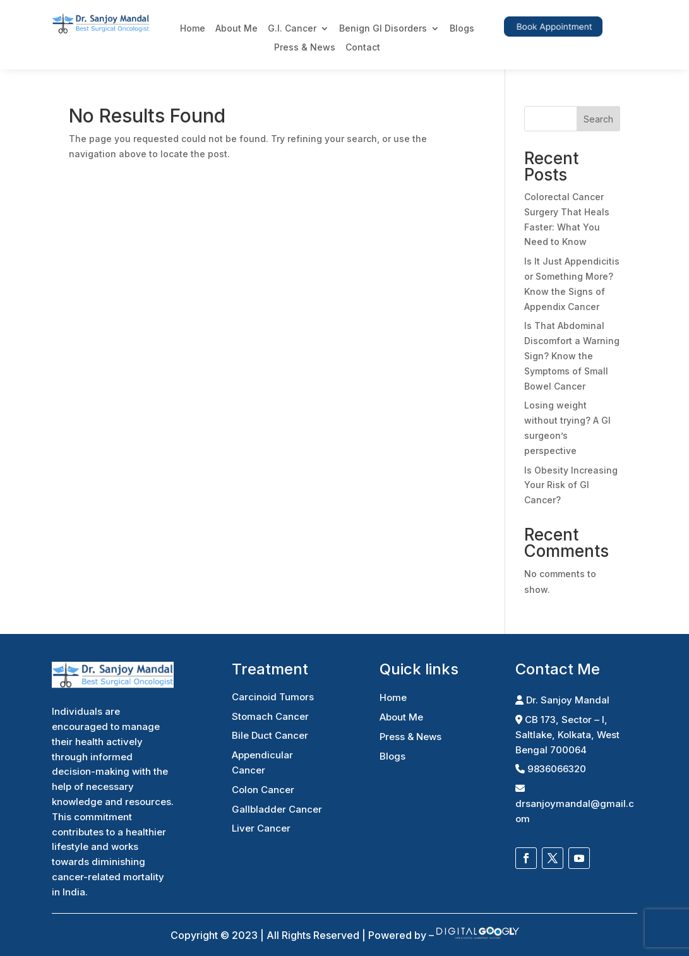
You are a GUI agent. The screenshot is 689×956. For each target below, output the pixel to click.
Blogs (462, 28)
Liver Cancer (261, 828)
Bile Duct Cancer (270, 735)
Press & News (304, 47)
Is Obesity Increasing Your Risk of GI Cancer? (571, 485)
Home (192, 28)
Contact (362, 47)
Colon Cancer (263, 790)
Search (598, 119)
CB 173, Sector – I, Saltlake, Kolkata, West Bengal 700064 (567, 735)
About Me (236, 28)
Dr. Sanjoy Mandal (562, 700)
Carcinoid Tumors (273, 697)
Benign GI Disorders (383, 28)
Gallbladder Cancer (277, 809)
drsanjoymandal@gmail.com (574, 804)
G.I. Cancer (292, 28)
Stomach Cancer (270, 716)
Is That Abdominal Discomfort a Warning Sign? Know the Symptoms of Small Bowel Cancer (572, 355)
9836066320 (550, 769)
